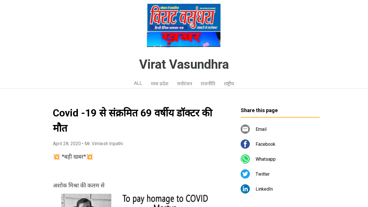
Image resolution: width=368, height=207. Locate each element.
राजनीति (208, 84)
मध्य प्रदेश (159, 84)
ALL (138, 83)
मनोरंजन (184, 84)
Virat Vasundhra (184, 64)
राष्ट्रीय (229, 84)
